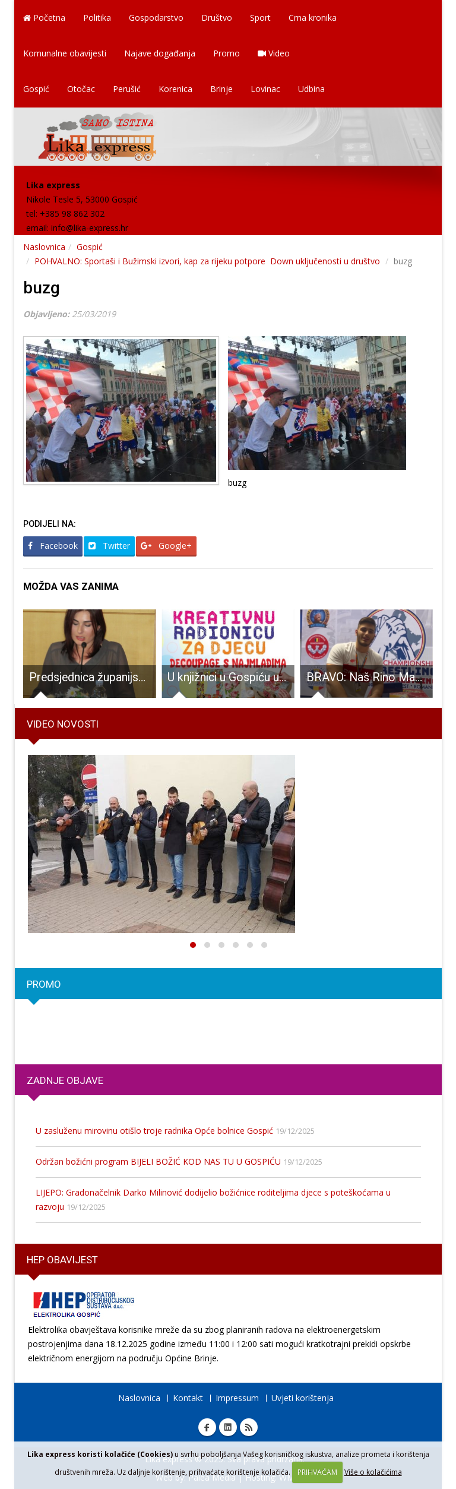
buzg (41, 288)
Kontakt (188, 1397)
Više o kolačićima (373, 1472)
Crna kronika (313, 17)
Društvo (216, 17)
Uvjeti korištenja (302, 1397)
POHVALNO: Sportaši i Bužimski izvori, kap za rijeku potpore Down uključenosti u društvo (208, 261)
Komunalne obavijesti (64, 53)
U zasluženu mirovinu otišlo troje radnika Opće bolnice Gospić (154, 1130)
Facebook (53, 545)
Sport (260, 17)
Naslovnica (44, 246)
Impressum (237, 1397)
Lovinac (265, 88)
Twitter (109, 545)
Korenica (175, 88)
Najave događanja (159, 53)
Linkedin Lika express (228, 1427)
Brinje (221, 88)
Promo (226, 53)
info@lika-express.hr (89, 227)
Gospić (36, 88)
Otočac (81, 88)
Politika (97, 17)
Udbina (311, 88)
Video (274, 53)
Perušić (127, 88)
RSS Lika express (249, 1427)
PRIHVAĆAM (317, 1472)
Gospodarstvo (156, 17)
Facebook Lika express (207, 1427)
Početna (44, 17)
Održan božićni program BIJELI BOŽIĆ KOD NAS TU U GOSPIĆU (158, 1161)
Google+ (166, 545)
